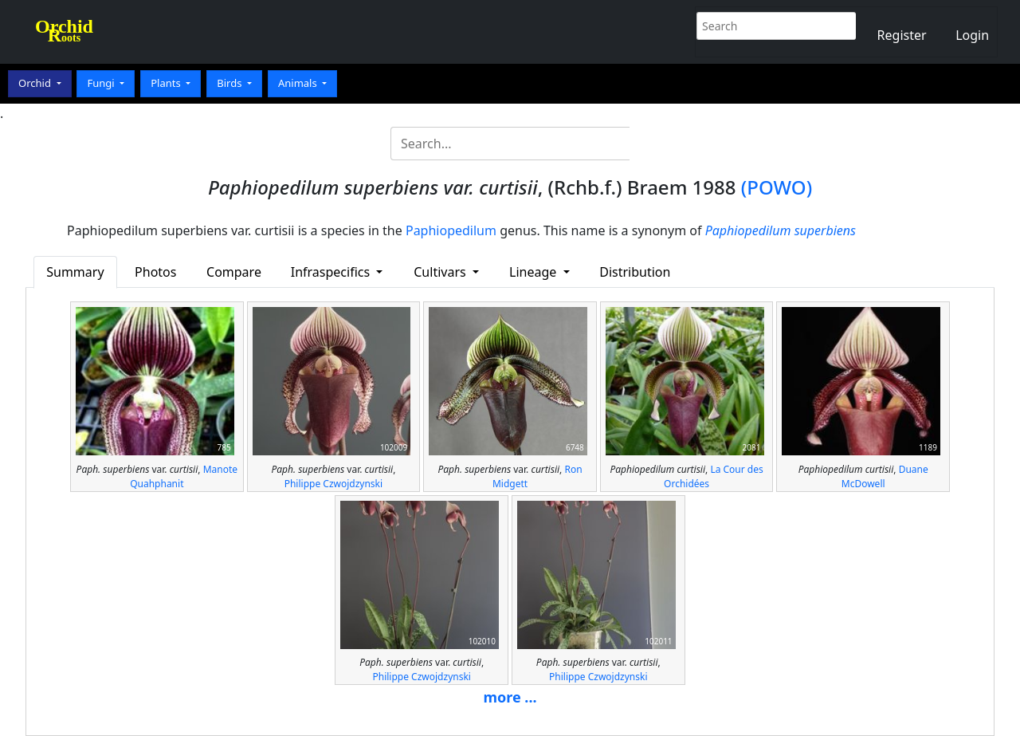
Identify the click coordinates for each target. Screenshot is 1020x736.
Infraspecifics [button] (332, 272)
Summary (75, 272)
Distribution (634, 272)
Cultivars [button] (441, 272)
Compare (233, 272)
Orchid (35, 83)
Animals (299, 83)
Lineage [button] (534, 272)
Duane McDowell (885, 476)
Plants (167, 83)
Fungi (102, 83)
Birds (231, 83)
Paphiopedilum (451, 230)
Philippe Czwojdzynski (333, 483)
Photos (155, 272)
